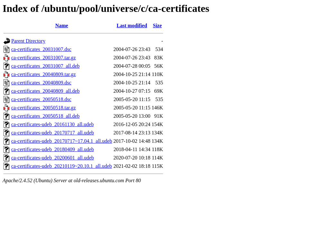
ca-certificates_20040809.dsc (41, 82)
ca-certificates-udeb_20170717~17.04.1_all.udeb (61, 141)
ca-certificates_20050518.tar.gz (43, 107)
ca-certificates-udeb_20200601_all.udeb (52, 157)
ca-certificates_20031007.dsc (41, 49)
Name (61, 25)
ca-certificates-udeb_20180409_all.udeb (52, 149)
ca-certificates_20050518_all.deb (45, 116)
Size (157, 25)
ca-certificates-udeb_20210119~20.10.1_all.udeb (61, 166)
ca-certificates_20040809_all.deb (45, 91)
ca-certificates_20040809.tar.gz (43, 74)
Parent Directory (28, 41)
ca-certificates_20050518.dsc (41, 99)
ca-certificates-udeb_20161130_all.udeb (52, 124)
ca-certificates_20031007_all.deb (45, 66)
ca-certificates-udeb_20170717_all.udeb (52, 132)
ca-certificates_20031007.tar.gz (43, 57)
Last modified (132, 25)
